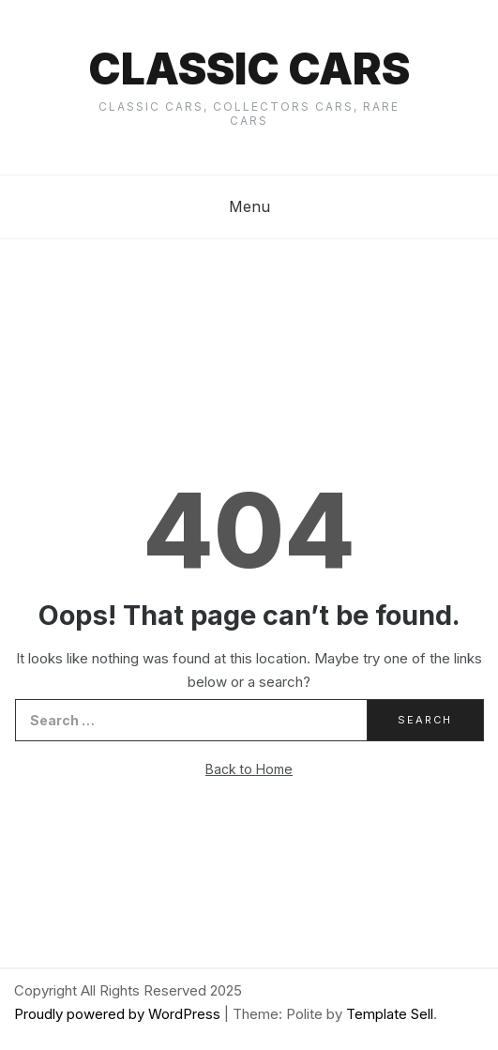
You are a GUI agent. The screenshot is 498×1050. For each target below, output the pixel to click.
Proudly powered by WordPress (119, 1014)
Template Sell (389, 1014)
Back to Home (249, 769)
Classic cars (249, 68)
